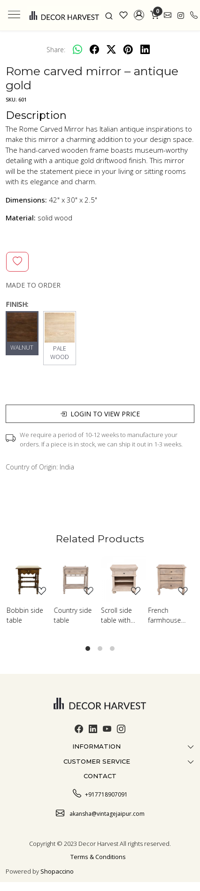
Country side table (73, 615)
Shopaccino (57, 871)
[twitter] (111, 49)
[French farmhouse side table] (171, 579)
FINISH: (17, 304)
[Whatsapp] (77, 49)
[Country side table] (77, 579)
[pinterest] (128, 49)
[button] (139, 15)
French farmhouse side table (164, 615)
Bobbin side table (25, 615)
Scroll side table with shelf (116, 615)
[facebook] (94, 49)
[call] (194, 15)
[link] (109, 15)
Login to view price (100, 414)
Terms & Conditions (98, 856)
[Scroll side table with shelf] (123, 579)
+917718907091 (100, 793)
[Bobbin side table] (29, 579)
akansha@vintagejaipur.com (100, 812)
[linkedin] (145, 49)
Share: (55, 49)
